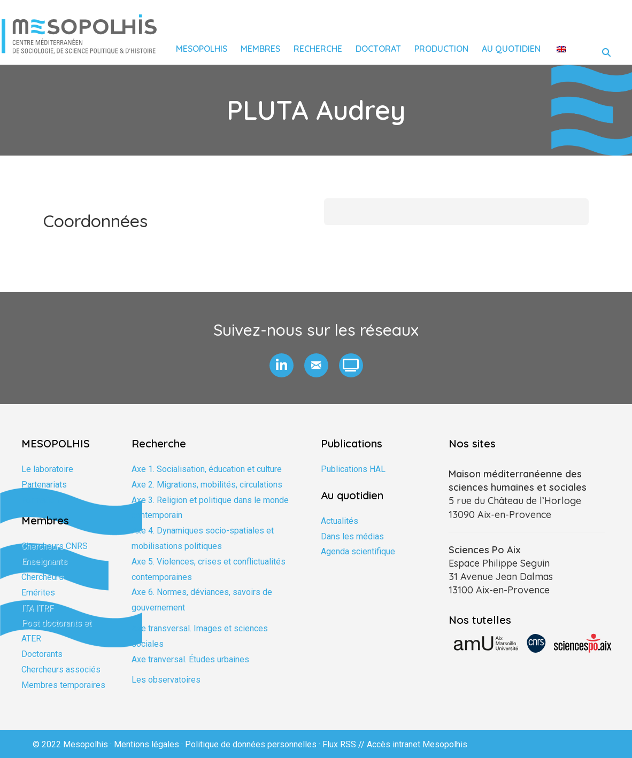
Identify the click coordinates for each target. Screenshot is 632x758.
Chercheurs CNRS (54, 546)
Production (441, 48)
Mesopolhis (201, 48)
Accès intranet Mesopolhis (417, 744)
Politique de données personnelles (251, 744)
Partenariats (44, 484)
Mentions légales (146, 744)
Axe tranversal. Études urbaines (190, 659)
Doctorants (42, 654)
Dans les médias (352, 536)
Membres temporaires (63, 685)
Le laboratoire (47, 469)
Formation (40, 500)
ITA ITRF (37, 608)
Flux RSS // (344, 744)
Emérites (38, 592)
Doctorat (378, 48)
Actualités (339, 521)
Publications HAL (353, 469)
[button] (281, 365)
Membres (260, 48)
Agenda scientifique (358, 551)
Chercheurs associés (61, 669)
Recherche (318, 48)
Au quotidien (511, 48)
